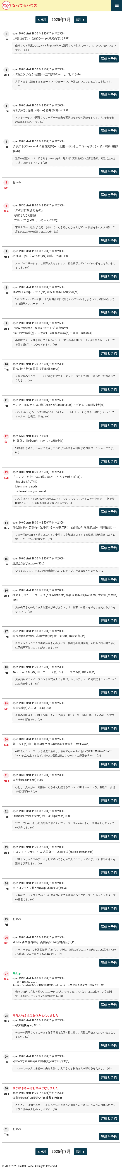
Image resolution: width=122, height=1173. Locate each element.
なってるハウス (19, 5)
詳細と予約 (109, 59)
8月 (80, 19)
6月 (41, 19)
